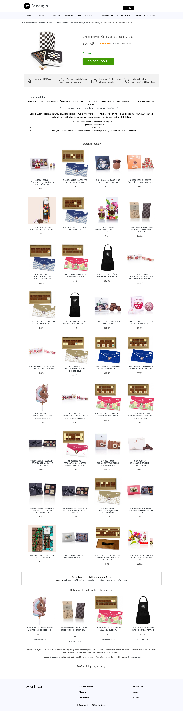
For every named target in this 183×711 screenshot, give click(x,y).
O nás (135, 692)
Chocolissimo (55, 657)
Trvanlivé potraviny (61, 23)
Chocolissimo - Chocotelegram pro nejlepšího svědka (42, 276)
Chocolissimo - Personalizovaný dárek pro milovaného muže (75, 463)
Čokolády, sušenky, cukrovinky (81, 23)
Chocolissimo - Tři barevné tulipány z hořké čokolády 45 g (141, 557)
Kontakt (136, 698)
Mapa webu (84, 698)
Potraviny (50, 23)
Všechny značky (86, 687)
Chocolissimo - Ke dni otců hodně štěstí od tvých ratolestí (108, 557)
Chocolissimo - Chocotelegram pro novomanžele (108, 510)
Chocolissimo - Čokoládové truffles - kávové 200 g (141, 463)
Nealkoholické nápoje (145, 15)
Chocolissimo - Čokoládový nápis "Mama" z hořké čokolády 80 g (75, 416)
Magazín (82, 692)
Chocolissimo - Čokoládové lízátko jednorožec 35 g (42, 416)
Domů (28, 15)
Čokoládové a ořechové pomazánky (115, 15)
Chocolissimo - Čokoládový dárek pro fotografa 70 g (108, 463)
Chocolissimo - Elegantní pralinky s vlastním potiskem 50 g (42, 510)
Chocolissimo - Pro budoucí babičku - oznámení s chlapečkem (141, 416)
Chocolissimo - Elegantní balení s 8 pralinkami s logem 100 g (42, 463)
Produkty (30, 23)
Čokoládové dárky (86, 15)
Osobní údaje (138, 687)
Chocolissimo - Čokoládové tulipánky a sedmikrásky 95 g (42, 182)
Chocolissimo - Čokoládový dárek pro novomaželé (75, 369)
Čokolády (40, 15)
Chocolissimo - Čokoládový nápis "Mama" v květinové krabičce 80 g (140, 276)
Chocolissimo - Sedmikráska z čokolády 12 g (108, 229)
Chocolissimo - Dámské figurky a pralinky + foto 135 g (140, 510)
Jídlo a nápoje (40, 23)
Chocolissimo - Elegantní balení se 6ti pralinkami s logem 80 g (75, 510)
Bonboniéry (55, 15)
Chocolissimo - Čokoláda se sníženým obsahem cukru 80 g (141, 229)
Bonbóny (69, 15)
